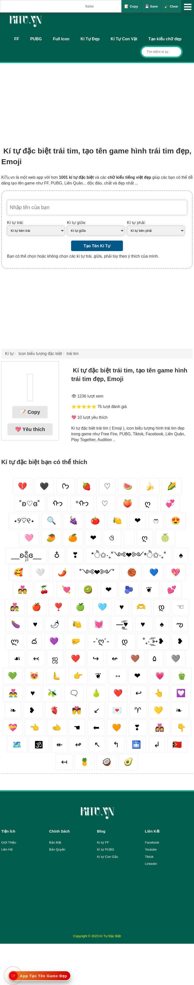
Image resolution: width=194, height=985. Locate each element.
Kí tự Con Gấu (107, 857)
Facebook (152, 842)
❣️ (58, 607)
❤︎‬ (108, 589)
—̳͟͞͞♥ (122, 624)
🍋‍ (77, 624)
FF (16, 39)
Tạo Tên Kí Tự (97, 246)
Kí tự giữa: (76, 223)
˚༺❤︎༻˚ (97, 572)
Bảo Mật (55, 842)
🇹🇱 (177, 744)
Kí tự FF (103, 842)
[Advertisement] (97, 101)
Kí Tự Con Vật (124, 39)
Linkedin (151, 864)
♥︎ (35, 624)
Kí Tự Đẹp (90, 39)
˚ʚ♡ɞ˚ (29, 503)
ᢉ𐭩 (65, 486)
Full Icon (61, 39)
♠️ (162, 624)
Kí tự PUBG (105, 849)
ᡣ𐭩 (58, 503)
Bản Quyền (57, 849)
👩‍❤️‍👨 (14, 607)
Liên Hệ (7, 849)
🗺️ (17, 744)
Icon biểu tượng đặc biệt (40, 353)
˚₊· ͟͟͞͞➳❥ (153, 641)
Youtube (151, 849)
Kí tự (9, 353)
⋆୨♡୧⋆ (24, 520)
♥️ (33, 693)
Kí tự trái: (15, 223)
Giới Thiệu (8, 842)
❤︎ (137, 520)
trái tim (73, 353)
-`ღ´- (101, 641)
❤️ (118, 693)
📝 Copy (131, 6)
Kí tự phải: (136, 223)
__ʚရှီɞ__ (26, 555)
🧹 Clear (171, 6)
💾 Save (151, 6)
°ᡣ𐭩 (82, 503)
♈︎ (137, 710)
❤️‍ (75, 658)
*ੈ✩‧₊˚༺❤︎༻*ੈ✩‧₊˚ (128, 555)
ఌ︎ (179, 624)
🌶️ (62, 572)
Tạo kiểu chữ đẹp (164, 39)
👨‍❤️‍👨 (13, 693)
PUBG (36, 39)
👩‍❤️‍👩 (159, 727)
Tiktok (149, 857)
